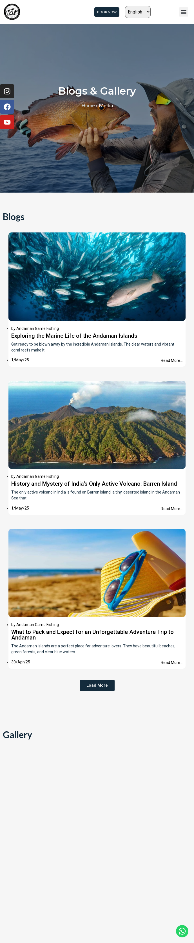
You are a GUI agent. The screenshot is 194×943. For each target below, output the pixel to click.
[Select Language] (138, 12)
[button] (183, 12)
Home (88, 105)
